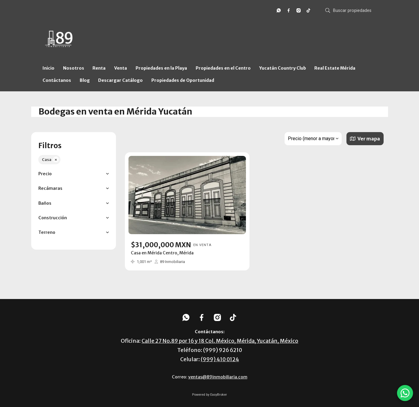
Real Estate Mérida (334, 68)
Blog (85, 80)
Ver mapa (365, 139)
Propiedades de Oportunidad (182, 80)
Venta (120, 68)
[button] (73, 174)
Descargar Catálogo (120, 80)
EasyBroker (218, 395)
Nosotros (73, 68)
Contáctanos (57, 80)
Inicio (48, 68)
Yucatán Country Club (282, 68)
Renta (99, 68)
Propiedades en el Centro (223, 68)
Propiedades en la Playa (161, 68)
